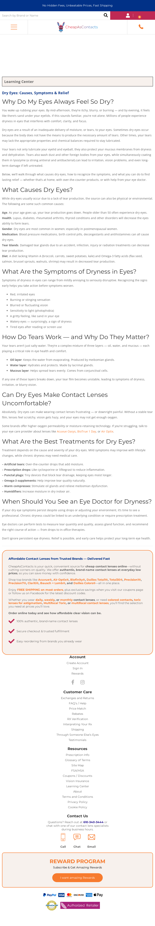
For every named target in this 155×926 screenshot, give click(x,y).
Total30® (116, 579)
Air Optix (107, 431)
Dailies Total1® (97, 579)
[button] (14, 27)
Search (105, 15)
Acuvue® (45, 579)
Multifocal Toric (55, 603)
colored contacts (120, 600)
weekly (49, 600)
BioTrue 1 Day (86, 431)
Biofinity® (77, 579)
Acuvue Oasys (66, 431)
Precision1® (132, 579)
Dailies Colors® (84, 583)
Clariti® (33, 583)
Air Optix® (61, 579)
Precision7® (17, 583)
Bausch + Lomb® (52, 583)
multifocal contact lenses (90, 603)
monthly (66, 600)
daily (39, 600)
